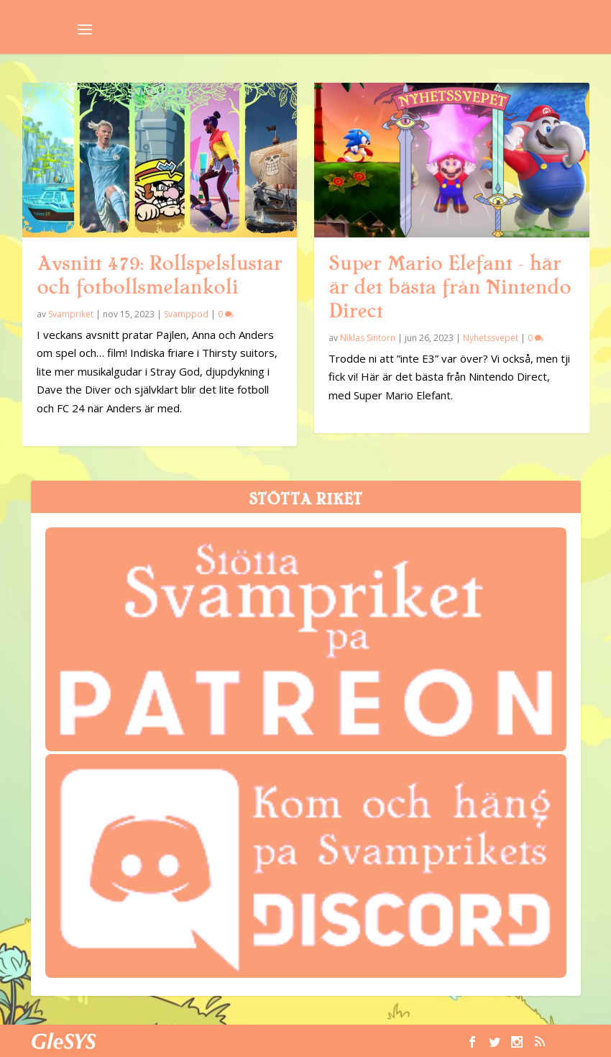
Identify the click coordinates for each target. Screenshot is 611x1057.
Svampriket (70, 314)
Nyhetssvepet (490, 338)
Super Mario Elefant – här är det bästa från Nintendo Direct (450, 287)
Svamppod (186, 314)
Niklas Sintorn (367, 338)
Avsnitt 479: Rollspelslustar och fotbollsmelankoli (159, 275)
